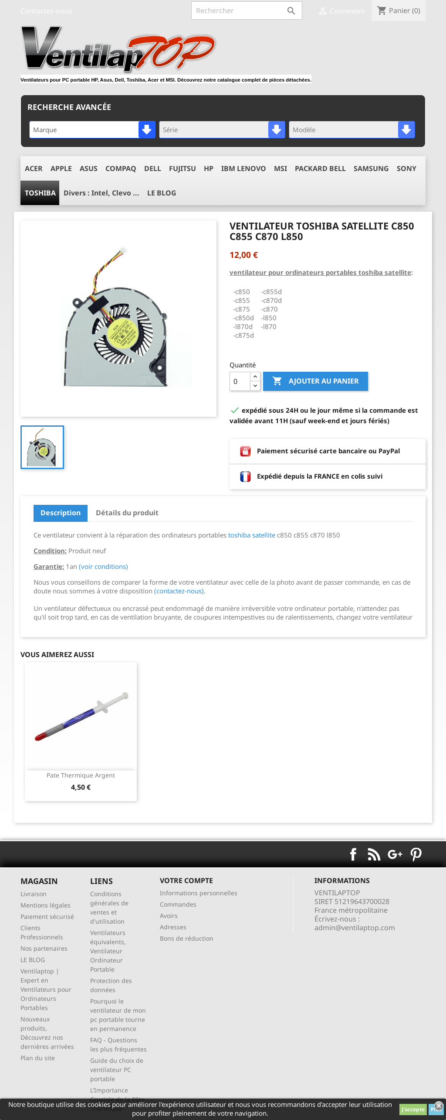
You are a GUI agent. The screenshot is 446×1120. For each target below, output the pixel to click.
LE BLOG (32, 960)
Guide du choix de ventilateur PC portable (116, 1069)
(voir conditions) (103, 566)
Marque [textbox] (45, 129)
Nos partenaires (44, 948)
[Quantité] (240, 381)
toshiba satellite (251, 535)
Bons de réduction (186, 938)
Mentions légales (45, 905)
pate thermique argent (81, 775)
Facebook (353, 854)
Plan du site (37, 1058)
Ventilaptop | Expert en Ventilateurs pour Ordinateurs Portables (45, 989)
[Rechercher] (246, 10)
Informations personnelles (198, 893)
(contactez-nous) (179, 590)
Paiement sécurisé (47, 916)
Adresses (173, 927)
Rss (374, 854)
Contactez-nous (46, 11)
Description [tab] (61, 512)
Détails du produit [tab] (127, 512)
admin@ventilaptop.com (354, 927)
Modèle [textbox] (304, 129)
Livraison (33, 894)
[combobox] (92, 129)
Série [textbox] (170, 129)
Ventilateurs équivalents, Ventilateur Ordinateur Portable (108, 950)
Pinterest (416, 854)
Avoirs (169, 915)
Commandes (178, 904)
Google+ (395, 854)
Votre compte (186, 880)
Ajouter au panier (315, 381)
